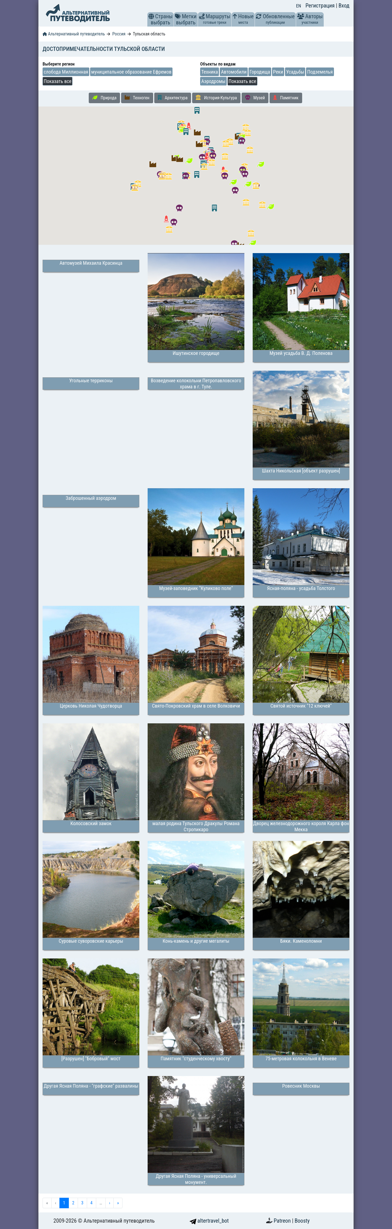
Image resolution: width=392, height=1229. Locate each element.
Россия (118, 34)
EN (298, 6)
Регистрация (320, 5)
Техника (209, 72)
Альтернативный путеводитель (74, 34)
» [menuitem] (118, 1202)
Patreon (283, 1220)
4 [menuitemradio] (91, 1202)
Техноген (137, 97)
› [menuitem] (109, 1202)
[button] (151, 16)
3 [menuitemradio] (82, 1202)
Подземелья (320, 72)
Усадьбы (295, 72)
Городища (260, 72)
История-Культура (216, 97)
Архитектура (173, 97)
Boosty (302, 1220)
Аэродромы (213, 81)
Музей (255, 97)
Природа (104, 97)
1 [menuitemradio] (64, 1202)
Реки (278, 72)
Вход (343, 5)
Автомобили (233, 72)
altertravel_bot (209, 1220)
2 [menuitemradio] (73, 1202)
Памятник (286, 97)
